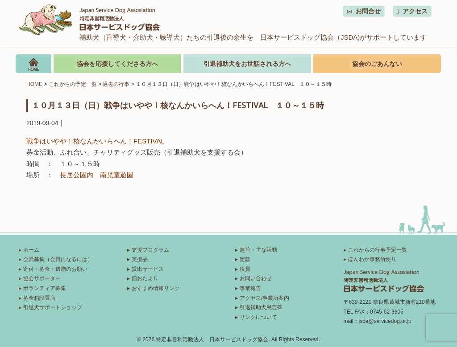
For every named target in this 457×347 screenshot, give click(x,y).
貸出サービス (148, 269)
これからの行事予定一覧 (377, 250)
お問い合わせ (256, 278)
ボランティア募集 (44, 288)
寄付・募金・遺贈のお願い (55, 269)
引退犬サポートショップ (52, 307)
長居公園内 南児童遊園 (96, 175)
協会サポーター (42, 278)
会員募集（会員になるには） (58, 259)
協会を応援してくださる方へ (117, 63)
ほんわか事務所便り (372, 259)
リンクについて (258, 317)
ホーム (31, 250)
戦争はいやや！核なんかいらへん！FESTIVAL (95, 141)
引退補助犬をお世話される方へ (247, 63)
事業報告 (250, 288)
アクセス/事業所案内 (264, 298)
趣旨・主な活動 (258, 250)
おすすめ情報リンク (156, 288)
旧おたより (145, 278)
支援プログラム (150, 250)
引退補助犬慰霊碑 (261, 307)
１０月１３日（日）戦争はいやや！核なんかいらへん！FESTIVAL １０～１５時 (178, 105)
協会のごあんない (377, 63)
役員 (245, 269)
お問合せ (364, 11)
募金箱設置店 (39, 298)
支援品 (140, 259)
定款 (245, 259)
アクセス (412, 11)
